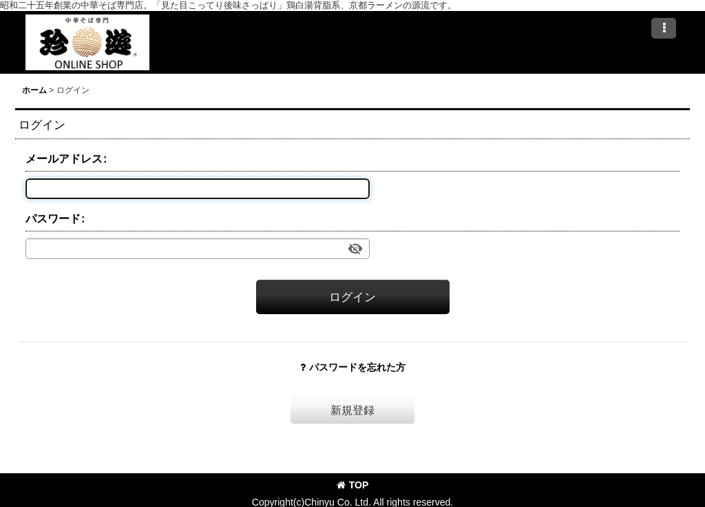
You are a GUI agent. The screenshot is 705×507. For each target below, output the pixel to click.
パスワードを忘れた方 (353, 367)
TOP (353, 484)
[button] (663, 28)
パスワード (53, 218)
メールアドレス (64, 158)
